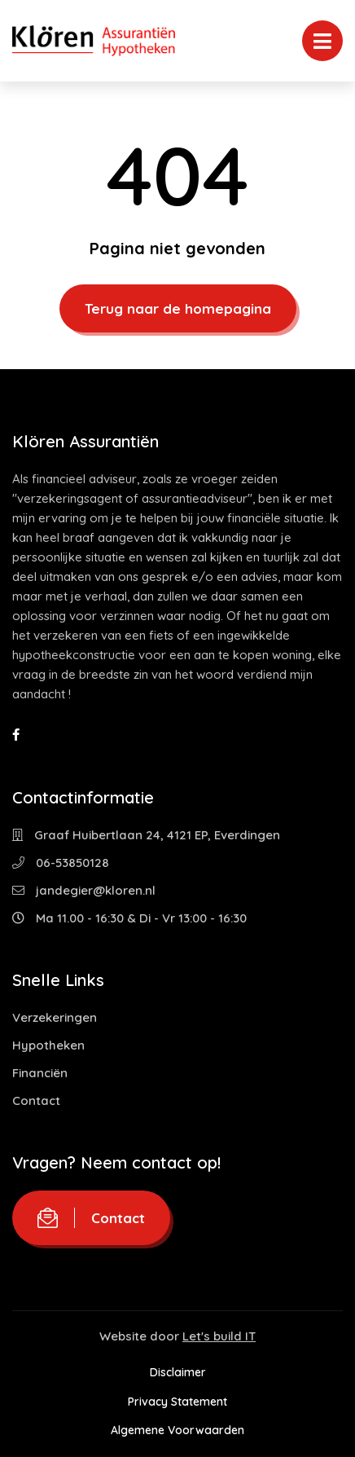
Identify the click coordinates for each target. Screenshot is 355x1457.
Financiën (40, 1073)
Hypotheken (48, 1045)
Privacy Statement (177, 1401)
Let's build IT (219, 1336)
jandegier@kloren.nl (84, 890)
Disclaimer (178, 1372)
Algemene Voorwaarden (177, 1430)
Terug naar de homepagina (178, 308)
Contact (36, 1100)
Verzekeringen (54, 1017)
